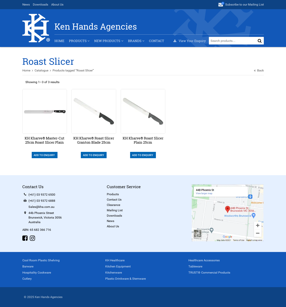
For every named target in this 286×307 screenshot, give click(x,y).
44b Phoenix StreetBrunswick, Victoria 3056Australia (45, 217)
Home (59, 41)
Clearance (113, 205)
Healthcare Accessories (204, 260)
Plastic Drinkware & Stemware (125, 278)
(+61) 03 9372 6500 (41, 194)
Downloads (40, 4)
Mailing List (115, 210)
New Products (107, 41)
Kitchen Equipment (118, 266)
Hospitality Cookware (36, 272)
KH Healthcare (115, 260)
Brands (134, 41)
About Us (57, 4)
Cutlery (27, 278)
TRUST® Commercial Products (209, 272)
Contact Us (114, 199)
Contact (156, 41)
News (26, 4)
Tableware (195, 266)
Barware (27, 266)
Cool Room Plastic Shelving (41, 260)
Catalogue (41, 70)
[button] (259, 41)
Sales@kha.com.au (41, 207)
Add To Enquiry (44, 155)
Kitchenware (113, 272)
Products (78, 41)
